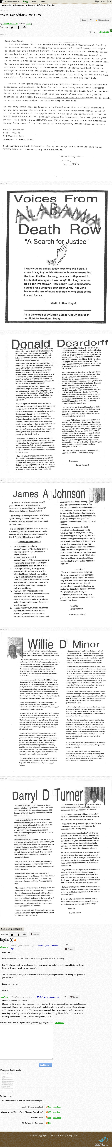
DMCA (76, 1135)
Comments (31, 5)
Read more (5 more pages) (11, 929)
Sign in (98, 1)
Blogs (25, 1)
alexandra (4, 947)
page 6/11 (3, 778)
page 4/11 (3, 481)
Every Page (51, 5)
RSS (48, 1107)
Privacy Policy (66, 1135)
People (34, 1)
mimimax (4, 997)
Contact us (32, 1135)
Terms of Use (53, 1135)
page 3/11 (3, 332)
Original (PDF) (105, 32)
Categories (7, 5)
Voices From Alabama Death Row (20, 15)
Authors (42, 5)
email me (57, 1107)
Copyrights (42, 1135)
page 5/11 (3, 630)
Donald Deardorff (10, 23)
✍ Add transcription (102, 20)
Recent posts (19, 5)
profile (28, 23)
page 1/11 (3, 35)
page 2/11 (3, 184)
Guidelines (59, 1022)
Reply (84, 20)
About (43, 1)
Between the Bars (12, 1)
